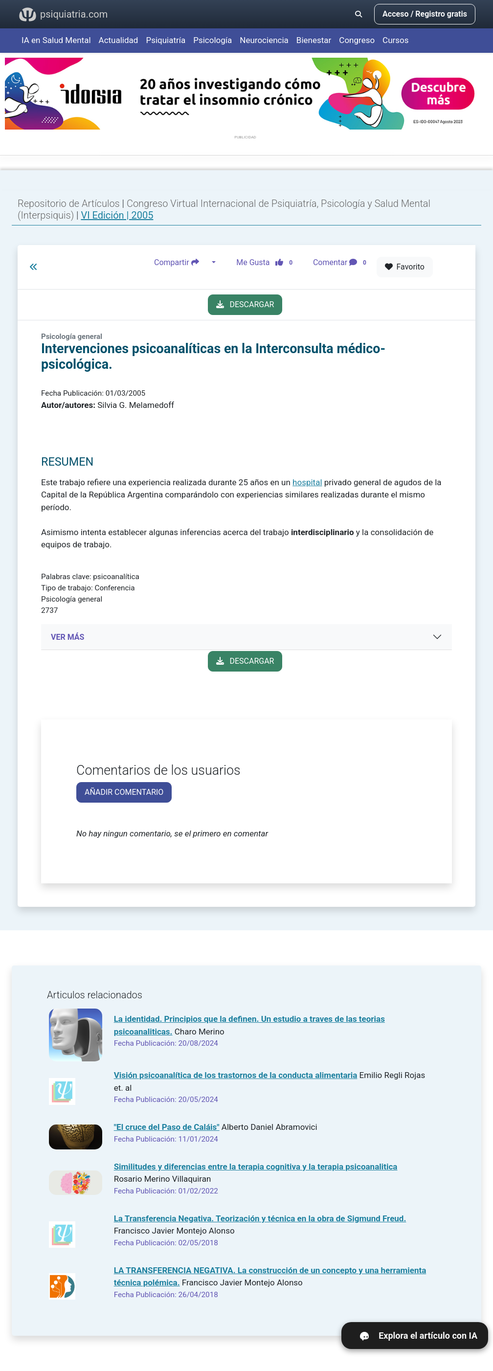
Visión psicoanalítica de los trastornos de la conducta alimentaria (236, 1075)
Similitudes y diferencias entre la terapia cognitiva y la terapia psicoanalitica (256, 1166)
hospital (307, 482)
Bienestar (314, 40)
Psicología (212, 40)
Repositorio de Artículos (69, 203)
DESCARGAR (245, 304)
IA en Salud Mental (56, 40)
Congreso (357, 40)
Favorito (405, 266)
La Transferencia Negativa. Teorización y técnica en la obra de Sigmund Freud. (260, 1218)
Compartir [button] (182, 263)
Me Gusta (267, 263)
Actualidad (118, 40)
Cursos (395, 40)
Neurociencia (264, 40)
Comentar (341, 263)
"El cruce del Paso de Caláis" (167, 1127)
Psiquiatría (165, 40)
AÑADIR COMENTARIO (124, 792)
